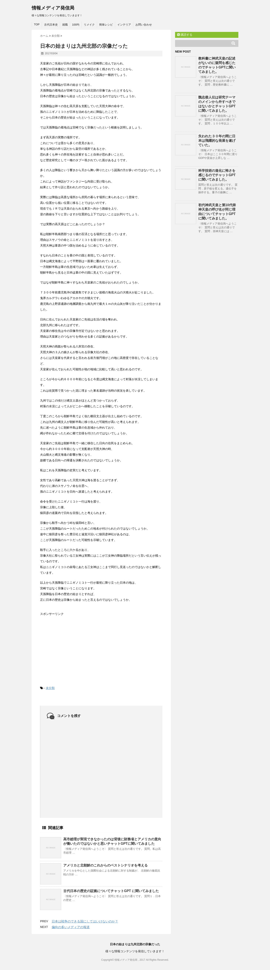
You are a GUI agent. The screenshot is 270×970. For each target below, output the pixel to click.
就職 (65, 24)
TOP (37, 24)
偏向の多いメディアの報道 (71, 927)
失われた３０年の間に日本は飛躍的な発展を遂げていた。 (216, 140)
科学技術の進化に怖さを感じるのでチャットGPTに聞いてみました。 (217, 175)
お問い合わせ (143, 24)
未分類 (50, 688)
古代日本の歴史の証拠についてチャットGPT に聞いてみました (111, 891)
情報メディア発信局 (53, 8)
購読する (184, 34)
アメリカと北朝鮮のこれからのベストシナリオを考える (105, 865)
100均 (76, 24)
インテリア (124, 24)
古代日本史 (51, 24)
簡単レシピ (106, 24)
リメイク (89, 24)
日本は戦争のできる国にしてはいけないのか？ (85, 921)
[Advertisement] (71, 647)
